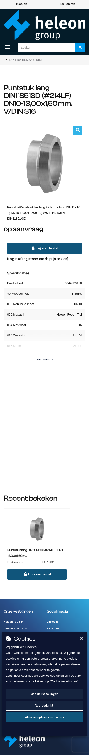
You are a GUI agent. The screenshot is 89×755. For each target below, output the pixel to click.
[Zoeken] (80, 47)
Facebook (53, 628)
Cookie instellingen (44, 694)
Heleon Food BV (14, 621)
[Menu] (7, 47)
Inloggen (21, 4)
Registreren (67, 4)
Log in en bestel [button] (44, 248)
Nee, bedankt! (44, 705)
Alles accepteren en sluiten (44, 717)
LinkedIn (52, 621)
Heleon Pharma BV (15, 628)
